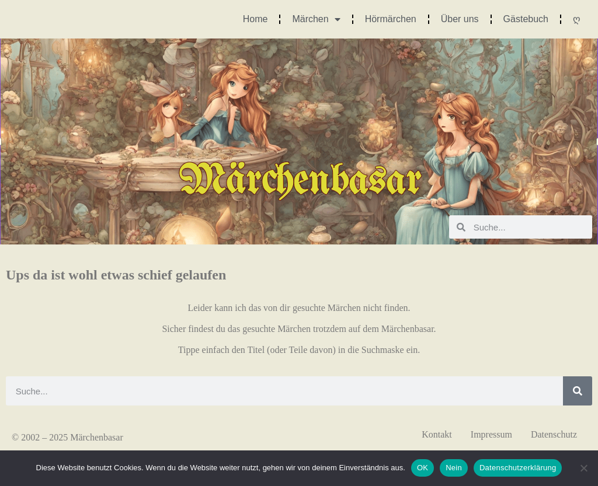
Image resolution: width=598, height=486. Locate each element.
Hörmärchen (390, 19)
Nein (454, 467)
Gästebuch (525, 19)
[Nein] (583, 468)
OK (422, 467)
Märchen (316, 19)
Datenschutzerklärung (517, 467)
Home (255, 19)
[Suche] (577, 390)
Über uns (460, 19)
